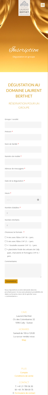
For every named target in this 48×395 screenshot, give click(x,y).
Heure (8, 193)
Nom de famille (12, 144)
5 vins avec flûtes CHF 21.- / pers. (19, 241)
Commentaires (11, 261)
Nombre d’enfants (12, 220)
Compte (24, 372)
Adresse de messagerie (15, 168)
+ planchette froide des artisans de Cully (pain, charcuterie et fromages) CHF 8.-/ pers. (22, 252)
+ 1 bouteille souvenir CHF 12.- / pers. (21, 245)
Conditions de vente (24, 376)
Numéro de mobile (13, 156)
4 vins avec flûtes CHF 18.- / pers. (19, 237)
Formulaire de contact (25, 393)
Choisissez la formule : (14, 232)
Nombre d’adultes (13, 207)
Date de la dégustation (15, 181)
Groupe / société (11, 119)
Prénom (9, 131)
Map (24, 340)
